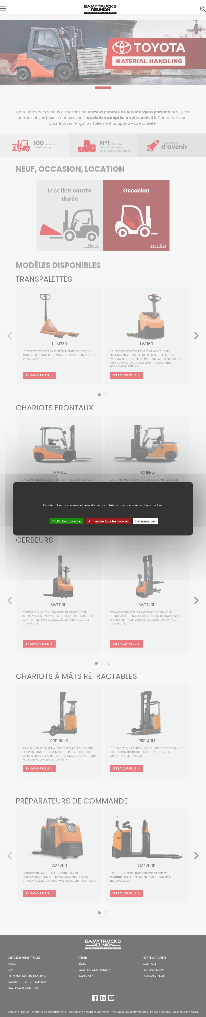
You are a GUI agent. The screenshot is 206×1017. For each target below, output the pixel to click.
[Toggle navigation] (3, 9)
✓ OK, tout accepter (66, 521)
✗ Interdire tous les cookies (108, 521)
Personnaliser (145, 521)
